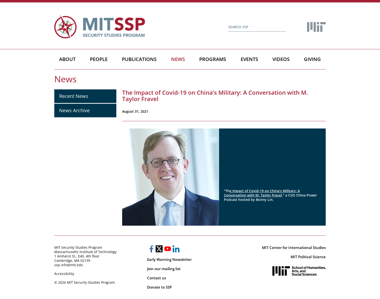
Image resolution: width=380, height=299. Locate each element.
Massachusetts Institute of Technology (85, 251)
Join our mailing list (164, 268)
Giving (312, 59)
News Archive (74, 110)
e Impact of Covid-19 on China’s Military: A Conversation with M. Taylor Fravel (262, 192)
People (99, 59)
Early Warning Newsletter (169, 259)
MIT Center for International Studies (294, 247)
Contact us (156, 277)
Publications (139, 59)
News (178, 59)
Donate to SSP (159, 287)
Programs (212, 59)
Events (249, 59)
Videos (281, 59)
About (67, 59)
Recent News (73, 96)
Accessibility (64, 273)
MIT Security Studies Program (78, 247)
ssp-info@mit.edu (68, 265)
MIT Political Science (308, 256)
